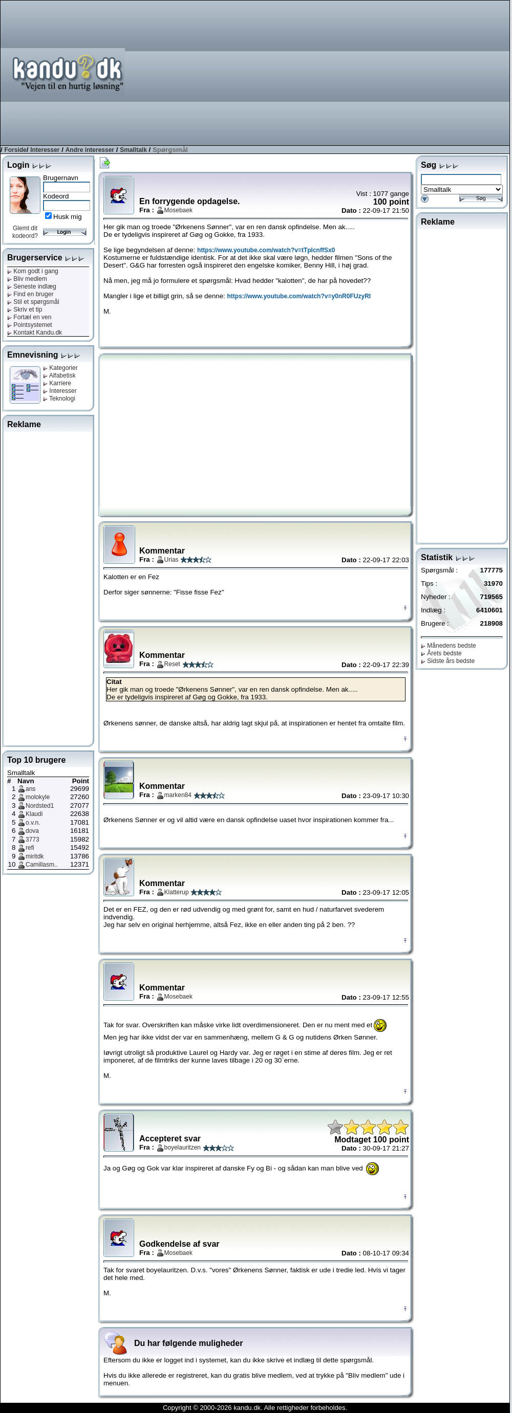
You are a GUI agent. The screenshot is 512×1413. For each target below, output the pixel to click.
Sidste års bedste (448, 661)
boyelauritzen (182, 1147)
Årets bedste (441, 653)
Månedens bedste (448, 645)
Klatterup (176, 892)
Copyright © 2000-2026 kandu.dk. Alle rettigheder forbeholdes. (255, 1407)
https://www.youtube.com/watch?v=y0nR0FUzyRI (299, 296)
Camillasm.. (42, 864)
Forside (15, 149)
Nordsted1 (40, 805)
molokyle (38, 797)
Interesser (44, 149)
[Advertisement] (381, 72)
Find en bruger (30, 294)
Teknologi (59, 398)
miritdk (35, 856)
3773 (32, 839)
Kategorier (60, 367)
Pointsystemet (29, 324)
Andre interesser (90, 149)
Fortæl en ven (29, 317)
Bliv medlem (27, 278)
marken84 (177, 795)
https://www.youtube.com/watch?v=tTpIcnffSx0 (266, 250)
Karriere (57, 383)
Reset (172, 664)
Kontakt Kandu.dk (34, 332)
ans (30, 788)
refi (30, 847)
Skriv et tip (24, 309)
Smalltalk (133, 149)
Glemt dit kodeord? (25, 232)
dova (32, 830)
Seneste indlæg (31, 286)
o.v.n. (33, 822)
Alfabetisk (59, 375)
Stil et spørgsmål (33, 301)
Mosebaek (178, 210)
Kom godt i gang (32, 271)
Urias (171, 559)
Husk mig (67, 216)
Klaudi (34, 814)
